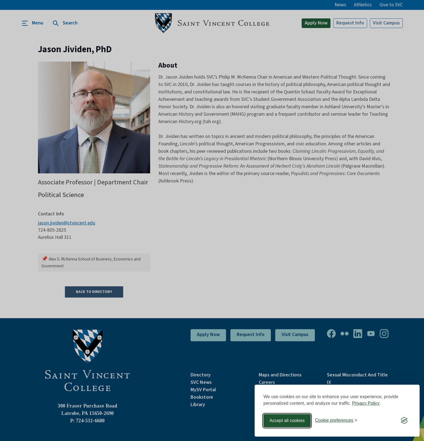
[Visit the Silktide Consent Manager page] (404, 420)
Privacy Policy (366, 403)
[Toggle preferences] (336, 420)
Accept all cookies (287, 420)
